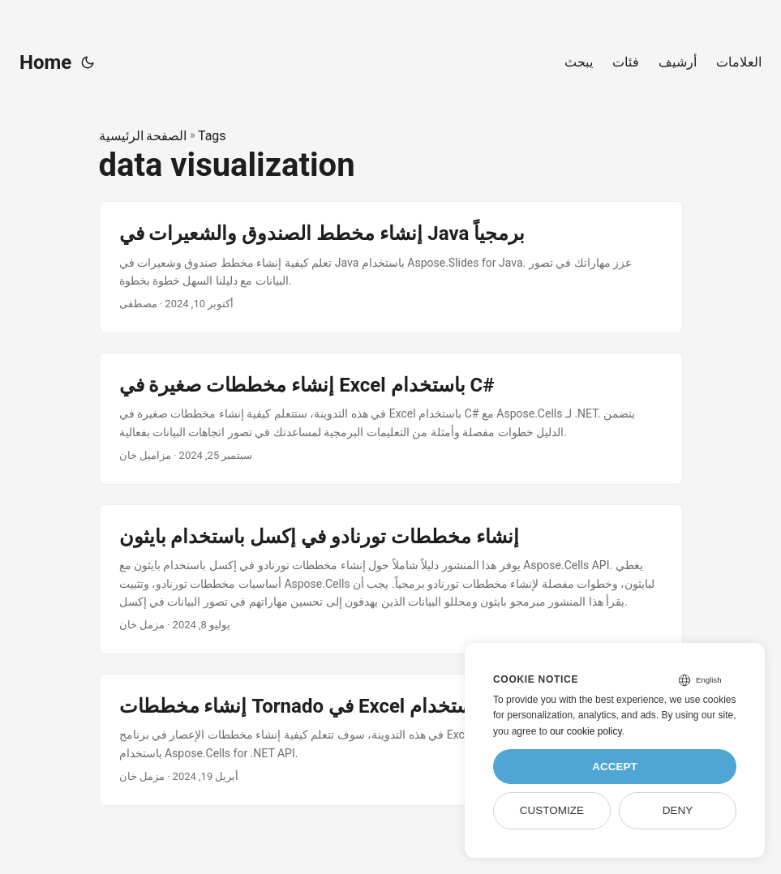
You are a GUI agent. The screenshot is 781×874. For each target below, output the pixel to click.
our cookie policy (586, 731)
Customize (552, 810)
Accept (614, 766)
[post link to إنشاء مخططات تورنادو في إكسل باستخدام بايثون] (391, 579)
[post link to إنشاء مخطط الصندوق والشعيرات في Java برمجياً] (391, 267)
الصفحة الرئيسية (143, 136)
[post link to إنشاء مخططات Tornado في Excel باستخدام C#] (391, 740)
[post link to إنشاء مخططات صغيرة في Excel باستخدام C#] (391, 418)
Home (45, 62)
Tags (212, 136)
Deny (678, 810)
